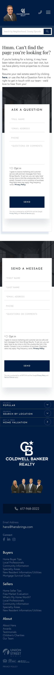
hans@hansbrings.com (18, 527)
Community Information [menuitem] (16, 565)
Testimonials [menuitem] (9, 632)
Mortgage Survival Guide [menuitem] (16, 575)
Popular (9, 405)
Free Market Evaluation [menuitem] (15, 594)
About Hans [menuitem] (9, 625)
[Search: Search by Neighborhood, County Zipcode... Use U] (23, 31)
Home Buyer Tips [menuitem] (12, 559)
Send (27, 202)
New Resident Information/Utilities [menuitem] (22, 572)
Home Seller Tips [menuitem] (12, 590)
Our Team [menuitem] (8, 638)
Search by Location (18, 414)
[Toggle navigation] (48, 12)
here (4, 77)
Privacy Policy (20, 185)
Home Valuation (15, 423)
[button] (47, 31)
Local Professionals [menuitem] (13, 562)
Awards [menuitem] (7, 628)
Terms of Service (26, 213)
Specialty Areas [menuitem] (11, 569)
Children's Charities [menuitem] (13, 635)
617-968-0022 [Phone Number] (29, 509)
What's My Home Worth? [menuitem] (17, 597)
